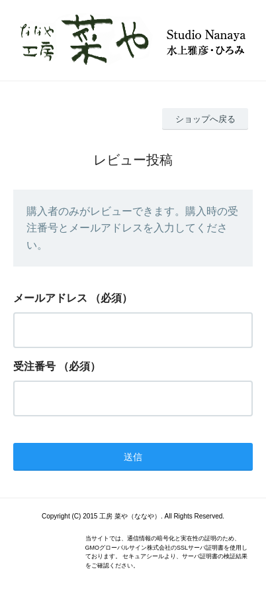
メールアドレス (50, 298)
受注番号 (34, 366)
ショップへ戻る (205, 119)
